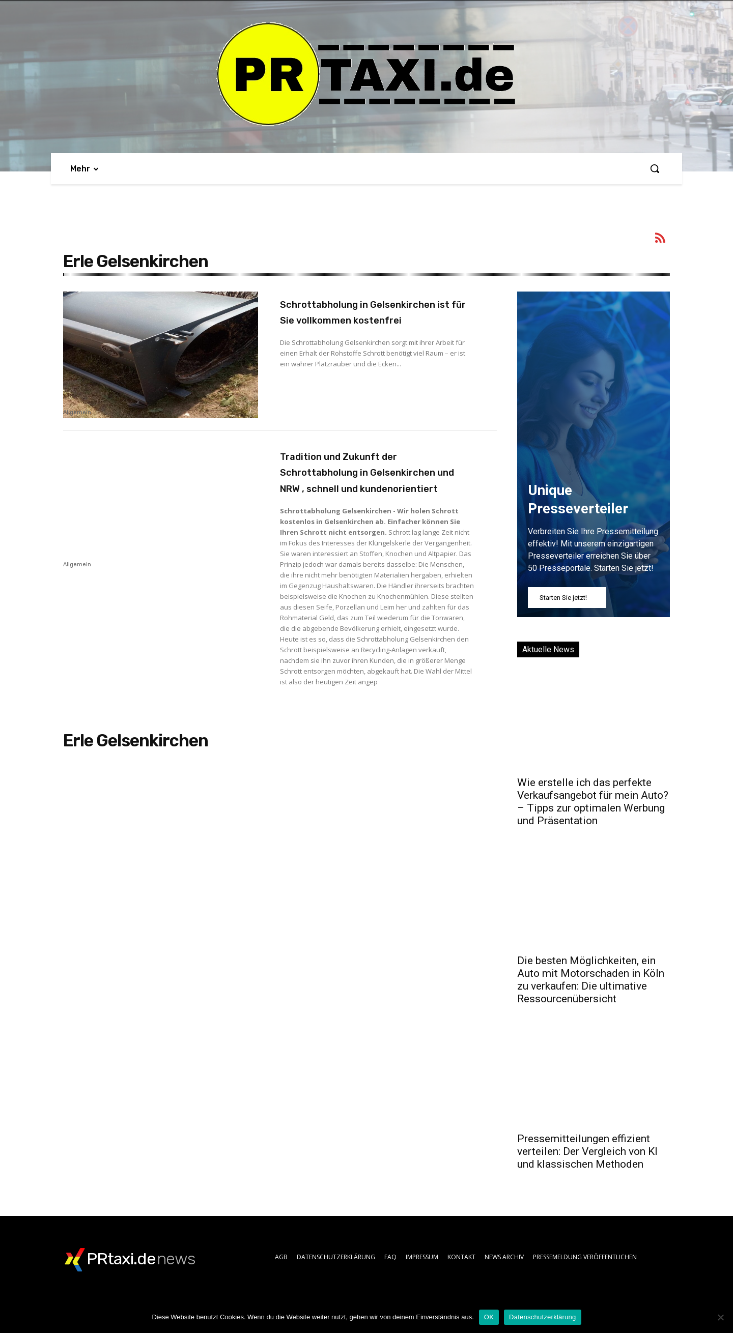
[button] (654, 168)
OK (489, 1317)
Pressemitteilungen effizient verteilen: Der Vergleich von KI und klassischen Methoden (587, 1151)
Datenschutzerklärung (542, 1317)
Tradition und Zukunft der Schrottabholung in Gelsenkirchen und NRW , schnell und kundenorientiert (375, 479)
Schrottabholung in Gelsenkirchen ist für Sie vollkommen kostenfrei (359, 319)
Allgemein (77, 413)
